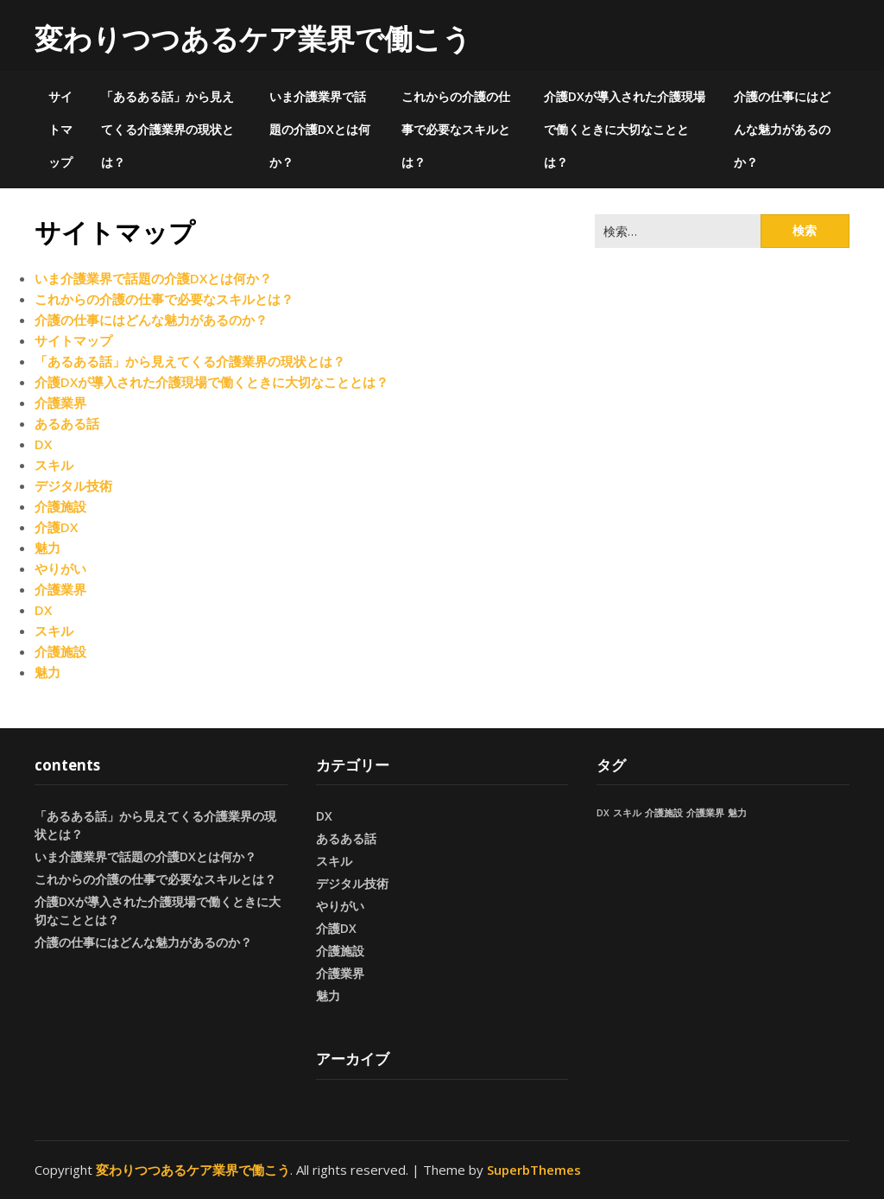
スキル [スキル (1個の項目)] (627, 813)
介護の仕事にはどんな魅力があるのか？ (782, 129)
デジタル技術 (73, 485)
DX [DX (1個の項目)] (603, 813)
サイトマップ (60, 129)
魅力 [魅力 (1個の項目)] (737, 813)
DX (43, 444)
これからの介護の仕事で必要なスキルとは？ (455, 129)
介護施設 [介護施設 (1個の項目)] (664, 813)
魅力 (47, 547)
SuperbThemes (534, 1169)
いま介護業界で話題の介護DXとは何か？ (319, 129)
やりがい (60, 568)
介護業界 (60, 402)
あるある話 (67, 423)
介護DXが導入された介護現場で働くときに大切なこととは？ (624, 129)
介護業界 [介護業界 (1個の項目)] (705, 813)
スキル (54, 464)
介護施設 (60, 506)
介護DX (56, 527)
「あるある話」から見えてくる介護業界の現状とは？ (167, 129)
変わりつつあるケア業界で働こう (253, 38)
